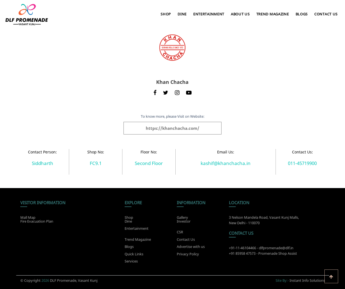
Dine (182, 14)
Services (131, 262)
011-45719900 (302, 163)
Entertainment (208, 14)
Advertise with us (191, 247)
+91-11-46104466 (242, 249)
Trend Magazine (272, 14)
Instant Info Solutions (307, 279)
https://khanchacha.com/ (172, 128)
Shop (166, 14)
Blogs (302, 14)
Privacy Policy (188, 254)
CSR (180, 233)
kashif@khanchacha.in (226, 163)
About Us (240, 14)
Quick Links (134, 254)
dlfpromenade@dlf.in (276, 249)
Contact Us (326, 14)
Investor (183, 220)
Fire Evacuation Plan (36, 220)
